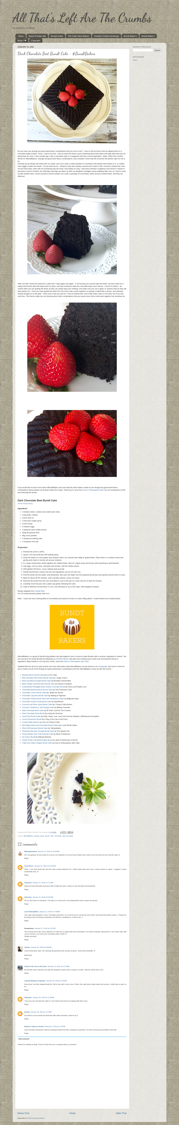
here (48, 593)
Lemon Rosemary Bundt (32, 719)
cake (52, 836)
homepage (102, 666)
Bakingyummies (30, 851)
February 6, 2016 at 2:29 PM (55, 1026)
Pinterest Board (62, 659)
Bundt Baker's (130, 36)
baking (37, 836)
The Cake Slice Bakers (78, 36)
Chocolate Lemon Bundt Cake (34, 693)
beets (42, 836)
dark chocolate (67, 836)
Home (21, 36)
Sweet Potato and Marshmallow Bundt (37, 740)
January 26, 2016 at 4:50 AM (56, 981)
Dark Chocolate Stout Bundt (33, 713)
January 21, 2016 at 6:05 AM (43, 897)
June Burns (28, 866)
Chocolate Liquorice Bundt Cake (35, 695)
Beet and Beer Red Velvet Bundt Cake (37, 678)
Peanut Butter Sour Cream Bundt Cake (37, 734)
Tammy (27, 947)
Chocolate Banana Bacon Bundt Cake (37, 690)
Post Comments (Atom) (35, 1118)
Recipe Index (57, 36)
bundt (47, 836)
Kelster (27, 1012)
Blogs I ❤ (21, 40)
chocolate (58, 836)
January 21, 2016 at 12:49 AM (48, 851)
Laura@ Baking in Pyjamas (34, 981)
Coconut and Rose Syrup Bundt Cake (37, 704)
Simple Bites (40, 591)
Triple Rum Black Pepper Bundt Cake (37, 743)
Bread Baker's (148, 36)
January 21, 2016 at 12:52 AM (45, 866)
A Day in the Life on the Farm (35, 966)
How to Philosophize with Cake (95, 490)
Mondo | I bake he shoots (34, 1026)
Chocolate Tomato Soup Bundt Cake (36, 701)
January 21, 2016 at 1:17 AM (43, 882)
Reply (26, 858)
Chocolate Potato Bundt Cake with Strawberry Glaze (43, 699)
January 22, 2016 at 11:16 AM (58, 966)
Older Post (121, 1113)
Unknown (28, 882)
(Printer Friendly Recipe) (25, 503)
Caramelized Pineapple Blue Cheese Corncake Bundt (43, 687)
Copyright (35, 40)
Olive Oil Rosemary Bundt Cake (35, 728)
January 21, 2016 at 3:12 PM (45, 928)
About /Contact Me (37, 36)
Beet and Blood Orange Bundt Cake (36, 681)
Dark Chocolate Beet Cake (32, 710)
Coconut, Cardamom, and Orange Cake (38, 707)
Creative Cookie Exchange (106, 36)
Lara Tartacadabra (31, 911)
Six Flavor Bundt (28, 737)
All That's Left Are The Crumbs (82, 17)
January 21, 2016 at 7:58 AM (49, 911)
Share (135, 60)
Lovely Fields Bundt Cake (32, 722)
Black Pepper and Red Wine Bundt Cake (38, 684)
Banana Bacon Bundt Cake (33, 675)
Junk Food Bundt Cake (31, 716)
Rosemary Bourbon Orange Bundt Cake (38, 731)
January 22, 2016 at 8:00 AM (41, 947)
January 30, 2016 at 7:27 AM (41, 1012)
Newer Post (23, 1113)
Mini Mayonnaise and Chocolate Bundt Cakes (40, 725)
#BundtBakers (28, 836)
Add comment (23, 1039)
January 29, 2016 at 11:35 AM (43, 997)
